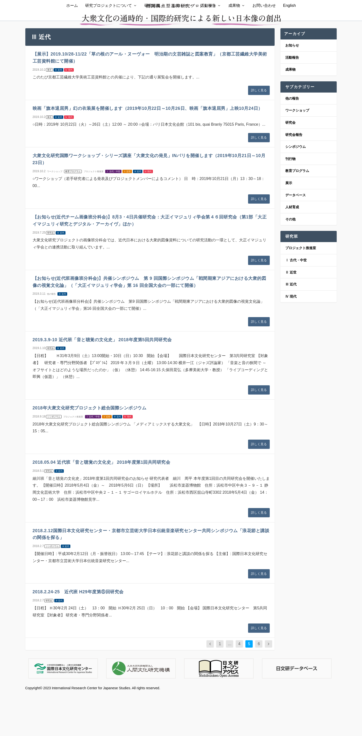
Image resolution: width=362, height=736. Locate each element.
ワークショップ (54, 213)
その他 (290, 261)
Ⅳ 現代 (69, 112)
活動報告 (208, 38)
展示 (49, 112)
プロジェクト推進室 (93, 213)
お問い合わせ (264, 38)
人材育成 (292, 249)
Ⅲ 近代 (58, 112)
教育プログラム (73, 213)
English (289, 38)
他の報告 (51, 336)
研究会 (50, 275)
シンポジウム (53, 459)
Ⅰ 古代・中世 (113, 213)
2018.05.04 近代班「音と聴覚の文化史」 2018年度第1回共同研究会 (101, 504)
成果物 (234, 38)
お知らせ (180, 38)
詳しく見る (259, 132)
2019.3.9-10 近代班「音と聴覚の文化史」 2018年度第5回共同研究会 (102, 381)
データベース (295, 237)
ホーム (72, 38)
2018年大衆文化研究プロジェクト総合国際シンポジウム (90, 450)
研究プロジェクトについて (108, 38)
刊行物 (290, 201)
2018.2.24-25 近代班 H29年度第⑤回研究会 (78, 634)
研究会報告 (293, 177)
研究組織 (152, 38)
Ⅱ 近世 (127, 213)
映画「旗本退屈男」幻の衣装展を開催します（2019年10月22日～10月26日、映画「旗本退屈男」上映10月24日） (148, 150)
